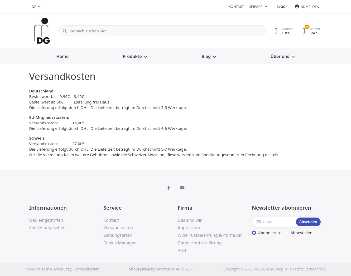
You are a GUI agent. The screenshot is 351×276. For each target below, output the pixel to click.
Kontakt (236, 6)
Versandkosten (86, 269)
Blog (281, 6)
